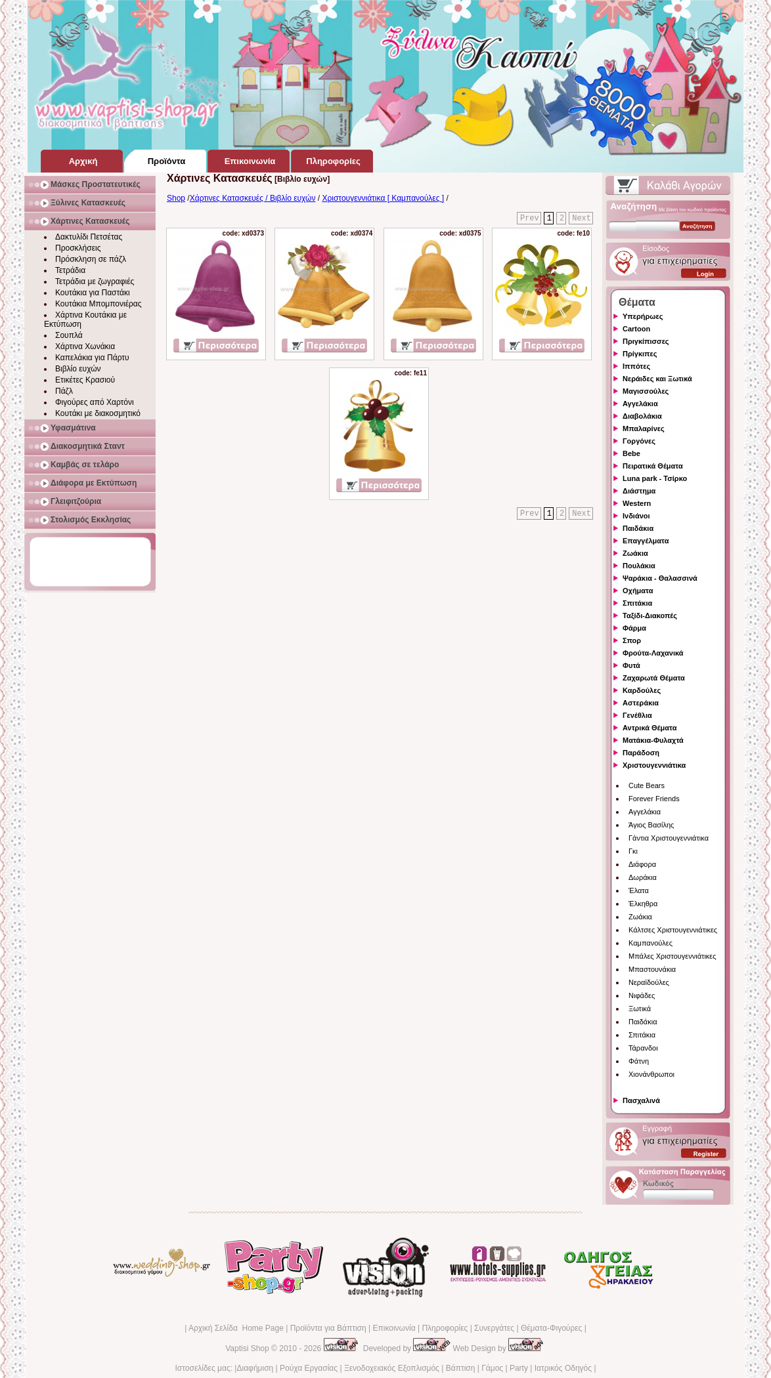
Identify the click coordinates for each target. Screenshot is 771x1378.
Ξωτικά (639, 1009)
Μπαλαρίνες (644, 428)
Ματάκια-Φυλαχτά (653, 740)
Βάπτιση (460, 1368)
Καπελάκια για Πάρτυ (92, 357)
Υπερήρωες (643, 316)
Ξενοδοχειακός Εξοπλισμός (391, 1368)
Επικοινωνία (393, 1328)
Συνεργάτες (494, 1328)
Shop (176, 198)
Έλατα (638, 890)
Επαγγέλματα (646, 541)
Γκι (633, 851)
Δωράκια (642, 877)
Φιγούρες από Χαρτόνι (94, 402)
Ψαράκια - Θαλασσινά (660, 578)
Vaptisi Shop (247, 1348)
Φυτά (631, 665)
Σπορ (632, 640)
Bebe (631, 453)
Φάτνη (638, 1061)
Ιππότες (636, 366)
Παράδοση (641, 753)
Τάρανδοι (643, 1048)
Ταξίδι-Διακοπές (650, 615)
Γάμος (492, 1368)
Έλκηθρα (642, 904)
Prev (529, 218)
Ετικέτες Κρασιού (85, 380)
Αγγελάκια (640, 403)
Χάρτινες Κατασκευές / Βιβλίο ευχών (253, 198)
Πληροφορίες (445, 1328)
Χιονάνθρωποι (651, 1074)
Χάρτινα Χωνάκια (85, 346)
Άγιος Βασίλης (651, 825)
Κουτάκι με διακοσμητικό (98, 413)
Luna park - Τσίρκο (655, 478)
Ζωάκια (635, 553)
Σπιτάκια (637, 603)
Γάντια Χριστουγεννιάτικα (668, 838)
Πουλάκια (639, 566)
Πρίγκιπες (640, 354)
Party (519, 1368)
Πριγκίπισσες (646, 341)
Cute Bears (646, 785)
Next (581, 218)
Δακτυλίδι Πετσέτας (88, 236)
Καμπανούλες (650, 943)
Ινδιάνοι (636, 516)
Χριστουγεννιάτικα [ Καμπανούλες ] (383, 198)
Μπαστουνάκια (652, 969)
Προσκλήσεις (77, 248)
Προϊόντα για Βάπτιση (328, 1328)
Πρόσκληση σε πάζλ (90, 259)
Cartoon (636, 329)
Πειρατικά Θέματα (653, 466)
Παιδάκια (638, 528)
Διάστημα (639, 491)
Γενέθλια (637, 715)
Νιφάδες (641, 995)
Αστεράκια (641, 703)
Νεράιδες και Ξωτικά (657, 379)
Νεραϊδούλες (648, 982)
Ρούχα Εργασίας (309, 1368)
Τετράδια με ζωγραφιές (94, 281)
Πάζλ (64, 391)
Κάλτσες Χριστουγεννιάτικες (672, 930)
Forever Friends (654, 799)
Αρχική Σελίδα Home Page (236, 1328)
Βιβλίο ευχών (78, 368)
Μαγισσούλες (646, 391)
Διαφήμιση (254, 1368)
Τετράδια (70, 270)
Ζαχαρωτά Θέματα (654, 678)
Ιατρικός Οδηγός (563, 1368)
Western (637, 503)
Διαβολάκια (642, 416)
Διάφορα (642, 864)
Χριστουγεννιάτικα (654, 765)
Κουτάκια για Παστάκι (92, 292)
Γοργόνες (639, 441)
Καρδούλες (642, 690)
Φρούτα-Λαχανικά (653, 653)
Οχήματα (638, 591)
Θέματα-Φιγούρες (551, 1328)
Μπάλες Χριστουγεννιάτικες (672, 956)
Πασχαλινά (641, 1100)
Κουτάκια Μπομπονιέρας (98, 303)
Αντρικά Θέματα (649, 728)
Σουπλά (69, 335)
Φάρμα (634, 628)
